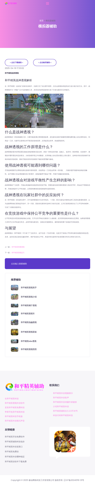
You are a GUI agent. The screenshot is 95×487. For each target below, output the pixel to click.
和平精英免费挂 (12, 451)
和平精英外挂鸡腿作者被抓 (65, 402)
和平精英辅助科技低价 (15, 441)
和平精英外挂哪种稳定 (15, 456)
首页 (41, 20)
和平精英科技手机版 (14, 416)
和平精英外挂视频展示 (63, 393)
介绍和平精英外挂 (61, 406)
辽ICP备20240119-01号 (74, 480)
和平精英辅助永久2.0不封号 (65, 411)
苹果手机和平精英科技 (15, 411)
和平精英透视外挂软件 (15, 403)
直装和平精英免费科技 (15, 407)
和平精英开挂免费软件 (15, 436)
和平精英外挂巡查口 (14, 446)
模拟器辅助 (51, 20)
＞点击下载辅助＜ (16, 62)
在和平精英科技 (12, 398)
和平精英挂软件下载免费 (16, 461)
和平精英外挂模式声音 (15, 420)
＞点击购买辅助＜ (45, 62)
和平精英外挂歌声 (61, 397)
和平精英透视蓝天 (18, 252)
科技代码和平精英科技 (63, 415)
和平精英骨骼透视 (18, 247)
